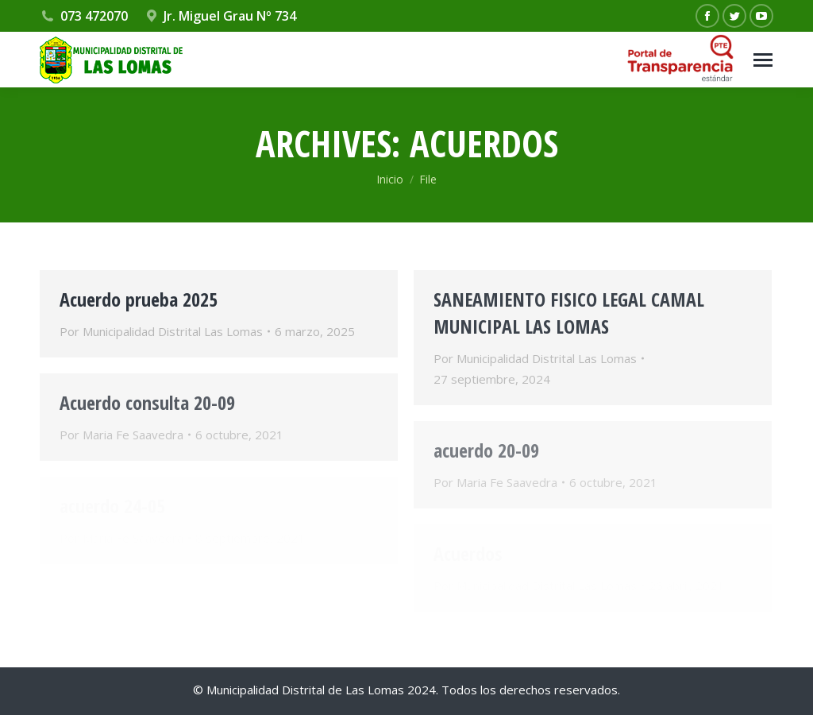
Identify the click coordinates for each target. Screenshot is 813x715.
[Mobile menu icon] (763, 60)
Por (161, 331)
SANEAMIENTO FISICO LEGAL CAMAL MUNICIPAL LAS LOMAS (568, 312)
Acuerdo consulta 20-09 (147, 402)
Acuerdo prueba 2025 (139, 299)
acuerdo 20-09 (486, 450)
